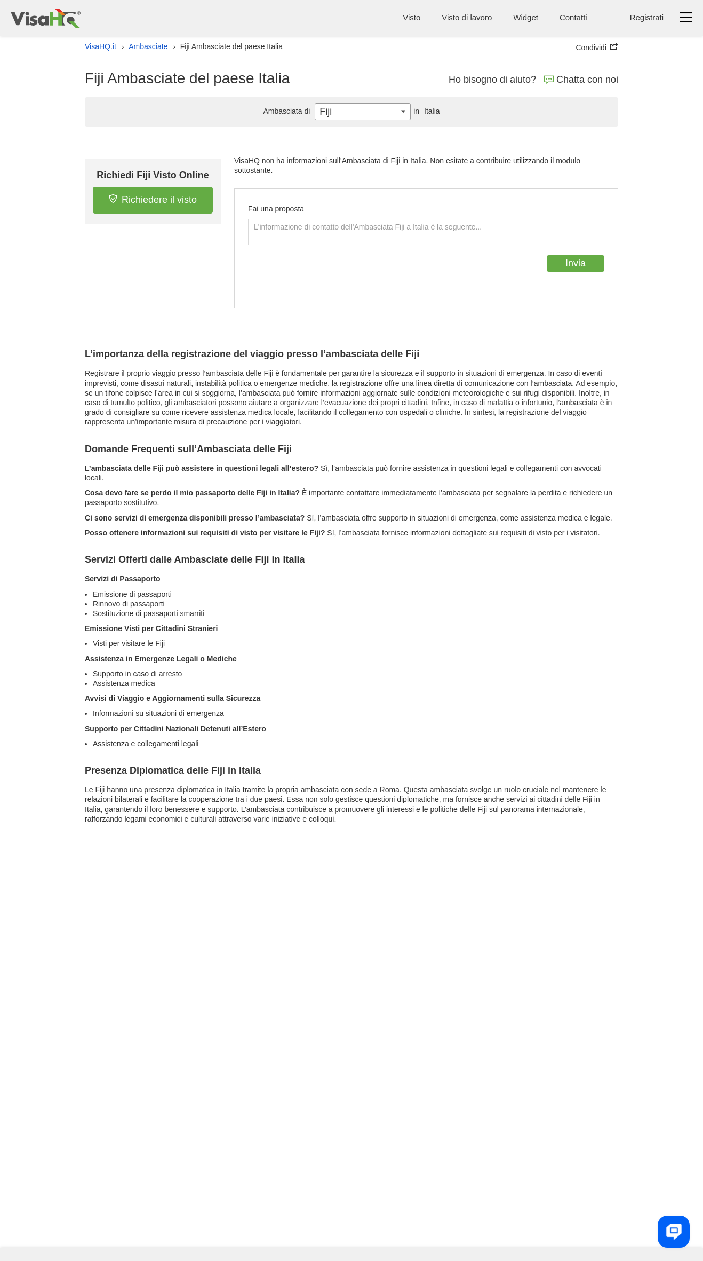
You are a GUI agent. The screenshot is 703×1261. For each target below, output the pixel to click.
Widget (525, 17)
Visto (411, 17)
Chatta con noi (581, 79)
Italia (425, 111)
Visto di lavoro (467, 17)
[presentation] (329, 276)
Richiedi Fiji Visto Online (153, 175)
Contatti (573, 17)
